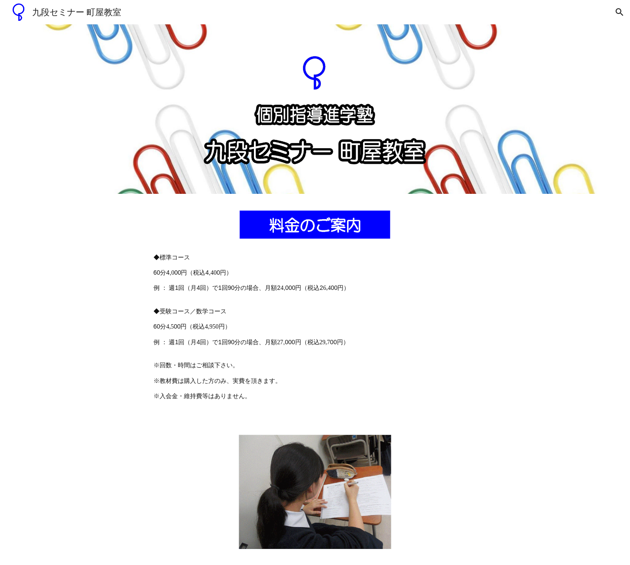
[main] (315, 327)
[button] (619, 12)
